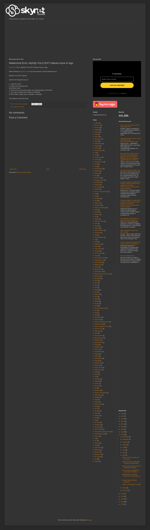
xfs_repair (98, 456)
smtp (96, 399)
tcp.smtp (97, 422)
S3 (95, 376)
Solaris (97, 402)
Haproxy (97, 203)
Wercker (97, 452)
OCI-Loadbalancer (100, 308)
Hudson (97, 214)
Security (97, 386)
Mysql (22, 106)
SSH (96, 406)
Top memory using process (103, 431)
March (124, 488)
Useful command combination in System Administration (131, 462)
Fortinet (97, 189)
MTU (96, 283)
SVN (96, 418)
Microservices (99, 271)
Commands (98, 157)
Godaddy (97, 198)
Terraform (97, 425)
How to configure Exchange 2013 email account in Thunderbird (130, 243)
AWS (96, 141)
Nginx (96, 299)
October (125, 442)
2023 (122, 419)
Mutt (96, 285)
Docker (97, 173)
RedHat (97, 361)
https (96, 210)
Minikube (97, 276)
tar (95, 420)
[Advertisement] (32, 39)
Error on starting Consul (127, 255)
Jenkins (97, 228)
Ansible (97, 130)
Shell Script (98, 395)
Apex (96, 134)
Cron (96, 164)
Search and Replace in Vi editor (131, 484)
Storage (97, 411)
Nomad (97, 303)
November (125, 439)
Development (99, 168)
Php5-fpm (97, 340)
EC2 (96, 175)
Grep (96, 200)
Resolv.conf (98, 370)
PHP (96, 333)
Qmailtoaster (98, 358)
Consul (97, 159)
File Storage (98, 187)
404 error (97, 125)
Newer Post (13, 169)
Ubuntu (97, 436)
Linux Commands (100, 258)
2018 (122, 432)
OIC (96, 310)
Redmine (97, 365)
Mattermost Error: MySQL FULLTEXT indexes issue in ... (131, 476)
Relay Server (98, 367)
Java (96, 223)
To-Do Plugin (98, 429)
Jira (96, 235)
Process (97, 349)
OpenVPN (98, 319)
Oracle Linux (98, 328)
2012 (122, 504)
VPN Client (98, 447)
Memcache (98, 269)
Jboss (96, 226)
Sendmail (97, 390)
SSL (96, 408)
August (124, 444)
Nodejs (97, 301)
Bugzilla (97, 146)
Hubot (96, 212)
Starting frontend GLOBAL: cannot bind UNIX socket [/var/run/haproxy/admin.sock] (130, 140)
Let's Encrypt (98, 253)
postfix (97, 344)
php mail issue (99, 338)
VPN (96, 445)
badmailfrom (98, 143)
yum (96, 459)
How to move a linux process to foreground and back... (131, 466)
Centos (97, 148)
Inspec (97, 219)
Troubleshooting (99, 434)
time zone (97, 427)
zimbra (97, 461)
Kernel (97, 246)
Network (97, 294)
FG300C (97, 185)
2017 (122, 434)
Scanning (97, 379)
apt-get (97, 136)
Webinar (97, 450)
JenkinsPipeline (99, 230)
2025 (122, 413)
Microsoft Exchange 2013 (102, 274)
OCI (96, 306)
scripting (97, 381)
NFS (96, 297)
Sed (96, 388)
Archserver (98, 139)
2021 (122, 424)
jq (95, 239)
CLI (96, 155)
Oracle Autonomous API (102, 322)
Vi (95, 438)
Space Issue (98, 404)
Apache (97, 132)
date (96, 166)
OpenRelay (98, 317)
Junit (96, 242)
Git (95, 194)
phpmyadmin (98, 342)
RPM (96, 372)
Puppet (97, 354)
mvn (96, 287)
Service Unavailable (100, 392)
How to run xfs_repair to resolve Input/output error (129, 125)
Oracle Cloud (98, 324)
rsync (96, 374)
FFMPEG (97, 182)
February (125, 490)
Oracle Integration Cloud (102, 326)
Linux (96, 255)
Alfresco (97, 127)
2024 (122, 416)
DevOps (97, 171)
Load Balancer (99, 260)
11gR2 (97, 123)
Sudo (96, 413)
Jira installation (99, 237)
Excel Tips (98, 178)
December (125, 437)
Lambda (97, 251)
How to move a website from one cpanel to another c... (130, 471)
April (123, 455)
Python (97, 356)
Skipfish (97, 397)
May (123, 452)
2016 (122, 493)
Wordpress (98, 454)
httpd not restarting (100, 207)
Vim (96, 440)
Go (95, 196)
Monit (96, 280)
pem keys (97, 331)
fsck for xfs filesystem (101, 191)
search (97, 383)
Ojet (96, 313)
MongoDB (98, 278)
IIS (95, 216)
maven (97, 267)
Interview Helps (99, 221)
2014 (122, 499)
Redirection (98, 363)
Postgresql (98, 347)
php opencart (98, 335)
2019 (122, 429)
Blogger (89, 520)
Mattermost (12, 67)
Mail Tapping (98, 262)
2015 (122, 496)
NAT (96, 292)
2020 (122, 426)
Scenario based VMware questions (129, 481)
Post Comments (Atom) (24, 172)
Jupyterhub (98, 244)
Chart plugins (99, 150)
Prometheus (98, 351)
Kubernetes (98, 249)
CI (95, 152)
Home (48, 169)
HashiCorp (98, 205)
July (123, 447)
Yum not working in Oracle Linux (130, 170)
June (124, 450)
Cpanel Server (99, 162)
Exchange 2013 (99, 180)
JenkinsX (97, 233)
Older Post (82, 169)
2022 (122, 421)
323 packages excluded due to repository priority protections (129, 219)
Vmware (97, 443)
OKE (96, 315)
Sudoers (97, 415)
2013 (122, 501)
